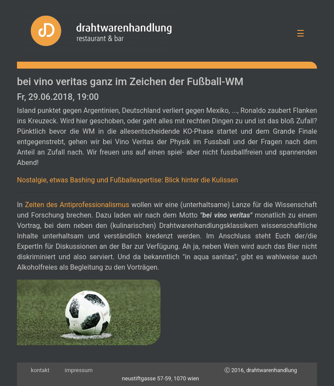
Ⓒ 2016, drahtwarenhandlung (260, 370)
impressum (79, 370)
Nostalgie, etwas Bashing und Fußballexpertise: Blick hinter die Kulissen (127, 180)
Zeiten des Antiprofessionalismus (77, 205)
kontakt (40, 370)
